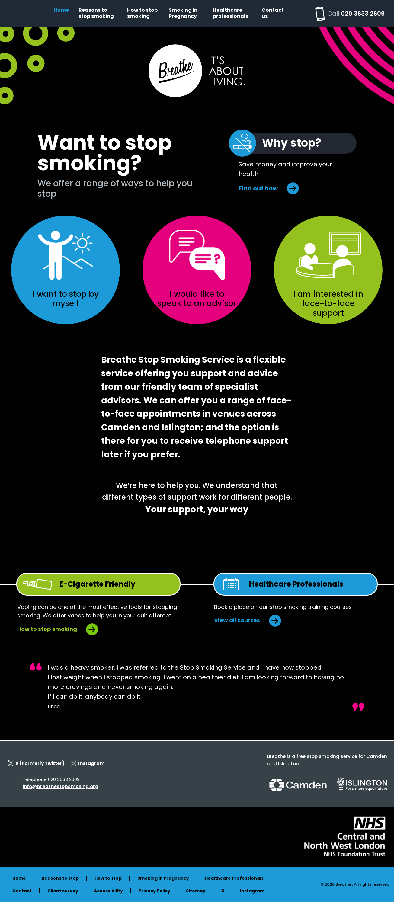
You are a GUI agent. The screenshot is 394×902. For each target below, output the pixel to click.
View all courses (237, 620)
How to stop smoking (142, 13)
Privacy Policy (154, 891)
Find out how (258, 188)
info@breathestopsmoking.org (60, 786)
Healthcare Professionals (234, 878)
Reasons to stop (60, 878)
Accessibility (108, 891)
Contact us (273, 13)
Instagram (87, 763)
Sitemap (196, 891)
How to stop (108, 878)
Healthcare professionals (230, 13)
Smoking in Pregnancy (183, 13)
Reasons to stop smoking (96, 13)
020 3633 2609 (363, 13)
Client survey (62, 891)
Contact (22, 891)
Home (61, 10)
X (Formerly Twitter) (36, 763)
